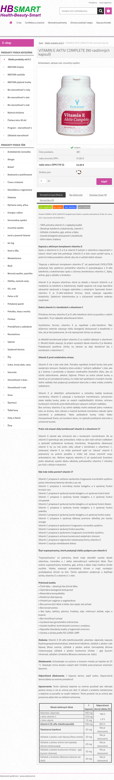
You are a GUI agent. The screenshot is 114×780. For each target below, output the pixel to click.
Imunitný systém (16, 228)
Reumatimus (14, 334)
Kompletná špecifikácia (51, 195)
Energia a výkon (15, 212)
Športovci (12, 402)
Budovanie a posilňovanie (20, 174)
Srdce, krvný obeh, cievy (19, 364)
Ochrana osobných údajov (81, 22)
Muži (10, 266)
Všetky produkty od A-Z (19, 59)
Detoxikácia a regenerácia (20, 190)
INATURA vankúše (16, 74)
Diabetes (12, 197)
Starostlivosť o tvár (17, 387)
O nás (18, 22)
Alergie (11, 159)
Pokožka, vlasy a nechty (19, 311)
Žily (9, 357)
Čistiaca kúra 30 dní (17, 120)
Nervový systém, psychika (20, 273)
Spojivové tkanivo (16, 349)
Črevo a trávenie (15, 182)
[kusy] (42, 180)
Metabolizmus (14, 258)
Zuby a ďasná (14, 418)
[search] (100, 10)
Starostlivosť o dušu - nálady (18, 381)
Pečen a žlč (13, 296)
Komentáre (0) (47, 200)
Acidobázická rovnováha (19, 152)
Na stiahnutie (76, 195)
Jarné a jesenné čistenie (19, 235)
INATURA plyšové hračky (19, 82)
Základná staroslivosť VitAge (18, 136)
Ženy (10, 425)
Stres (10, 395)
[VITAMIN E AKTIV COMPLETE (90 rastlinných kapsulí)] (75, 68)
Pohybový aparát (16, 304)
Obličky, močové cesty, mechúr (18, 282)
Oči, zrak (12, 288)
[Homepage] (11, 22)
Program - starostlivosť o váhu (20, 128)
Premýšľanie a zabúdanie (20, 326)
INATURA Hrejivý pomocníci (16, 68)
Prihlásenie (93, 2)
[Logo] (20, 11)
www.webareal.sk (27, 775)
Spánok (11, 342)
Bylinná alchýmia (16, 112)
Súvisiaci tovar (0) (98, 195)
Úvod (41, 42)
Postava (11, 319)
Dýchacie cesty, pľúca (18, 205)
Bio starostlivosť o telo (19, 97)
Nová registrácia (105, 2)
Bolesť (11, 167)
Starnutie (12, 372)
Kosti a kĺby (13, 250)
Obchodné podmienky (57, 22)
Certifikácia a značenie (34, 22)
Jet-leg (11, 243)
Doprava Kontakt (103, 22)
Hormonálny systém (17, 220)
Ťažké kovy (13, 410)
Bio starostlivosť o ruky (19, 90)
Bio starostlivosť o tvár (19, 105)
